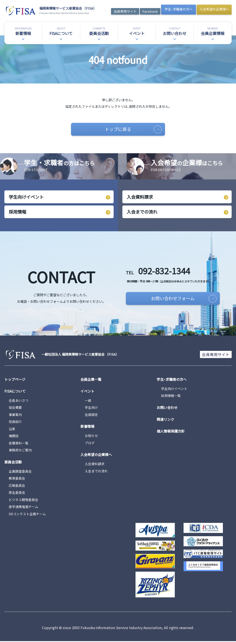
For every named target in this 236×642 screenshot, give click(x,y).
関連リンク (165, 420)
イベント (87, 391)
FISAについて (15, 391)
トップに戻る (131, 129)
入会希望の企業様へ (214, 9)
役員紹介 (15, 422)
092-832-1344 (160, 271)
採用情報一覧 (171, 396)
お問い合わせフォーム (180, 299)
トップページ (14, 380)
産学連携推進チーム (23, 507)
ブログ (90, 443)
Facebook (150, 11)
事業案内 (15, 415)
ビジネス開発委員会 (23, 500)
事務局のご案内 (20, 451)
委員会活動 (13, 462)
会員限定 (91, 415)
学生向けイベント (26, 197)
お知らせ (91, 436)
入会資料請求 (140, 197)
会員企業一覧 (90, 380)
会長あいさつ (18, 401)
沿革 (12, 429)
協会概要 (15, 408)
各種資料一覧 (18, 443)
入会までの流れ (142, 212)
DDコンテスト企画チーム (27, 514)
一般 (88, 401)
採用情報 (17, 212)
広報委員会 (17, 486)
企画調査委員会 (20, 472)
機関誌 (14, 436)
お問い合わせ (167, 408)
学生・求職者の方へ (179, 9)
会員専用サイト (125, 11)
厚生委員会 (17, 493)
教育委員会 (17, 479)
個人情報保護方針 (171, 431)
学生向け (91, 408)
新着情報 (87, 427)
